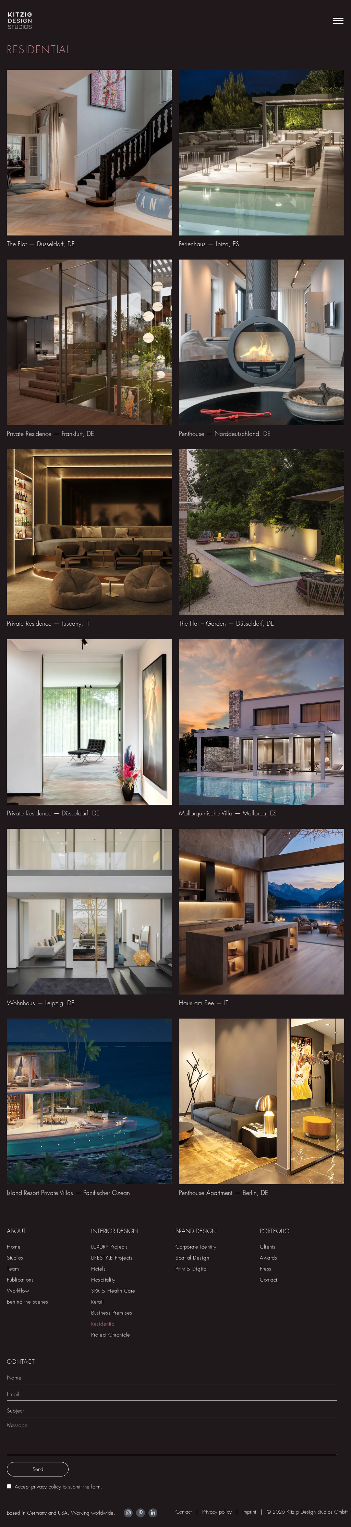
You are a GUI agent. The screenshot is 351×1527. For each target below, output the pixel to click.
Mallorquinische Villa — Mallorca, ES (228, 813)
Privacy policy (217, 1511)
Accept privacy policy (38, 1486)
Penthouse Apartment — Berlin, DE (223, 1193)
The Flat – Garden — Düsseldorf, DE (226, 623)
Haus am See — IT (203, 1003)
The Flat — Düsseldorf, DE (41, 244)
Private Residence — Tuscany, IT (48, 623)
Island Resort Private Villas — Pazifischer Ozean (68, 1193)
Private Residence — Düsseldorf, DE (53, 813)
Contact (184, 1511)
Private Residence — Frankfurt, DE (50, 434)
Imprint (249, 1511)
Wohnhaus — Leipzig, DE (40, 1003)
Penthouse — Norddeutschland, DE (224, 434)
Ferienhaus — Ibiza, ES (209, 244)
